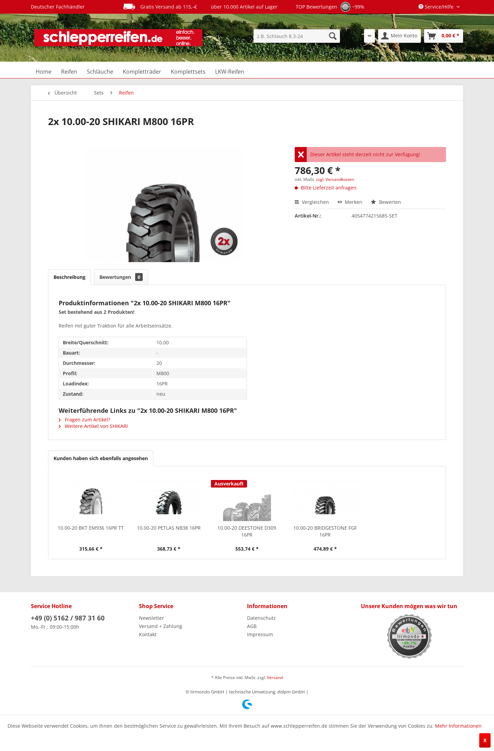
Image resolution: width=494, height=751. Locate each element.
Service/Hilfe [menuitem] (437, 6)
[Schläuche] (100, 71)
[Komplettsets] (188, 71)
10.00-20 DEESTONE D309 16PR (246, 531)
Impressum (260, 634)
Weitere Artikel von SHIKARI (93, 426)
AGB (252, 626)
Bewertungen (121, 277)
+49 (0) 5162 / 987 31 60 (68, 618)
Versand (275, 677)
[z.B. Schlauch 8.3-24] (297, 36)
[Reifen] (69, 71)
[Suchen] (333, 36)
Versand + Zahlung (160, 626)
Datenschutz (261, 618)
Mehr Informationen (458, 726)
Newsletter (151, 618)
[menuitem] (297, 36)
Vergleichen (312, 202)
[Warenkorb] (443, 36)
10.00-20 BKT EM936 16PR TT (91, 528)
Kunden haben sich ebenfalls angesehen (101, 458)
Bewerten (386, 202)
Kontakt (147, 634)
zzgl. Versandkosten (335, 179)
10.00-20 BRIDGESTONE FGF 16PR (325, 531)
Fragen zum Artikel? (84, 419)
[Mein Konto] (399, 36)
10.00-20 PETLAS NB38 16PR (169, 528)
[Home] (43, 71)
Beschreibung (69, 277)
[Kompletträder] (142, 71)
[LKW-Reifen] (229, 71)
